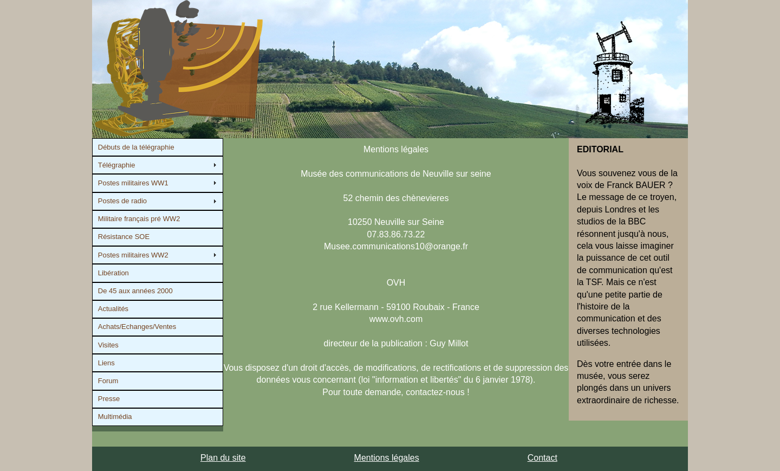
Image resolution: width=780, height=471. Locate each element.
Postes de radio (122, 201)
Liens (106, 363)
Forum (108, 381)
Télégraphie (116, 165)
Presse (109, 399)
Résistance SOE (124, 237)
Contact (542, 457)
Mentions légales (386, 457)
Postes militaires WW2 (133, 255)
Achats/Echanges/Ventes (137, 326)
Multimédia (115, 416)
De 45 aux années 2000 (135, 291)
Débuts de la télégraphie (136, 147)
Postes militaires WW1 (133, 183)
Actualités (113, 309)
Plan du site (223, 457)
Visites (108, 345)
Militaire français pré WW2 (139, 219)
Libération (113, 273)
